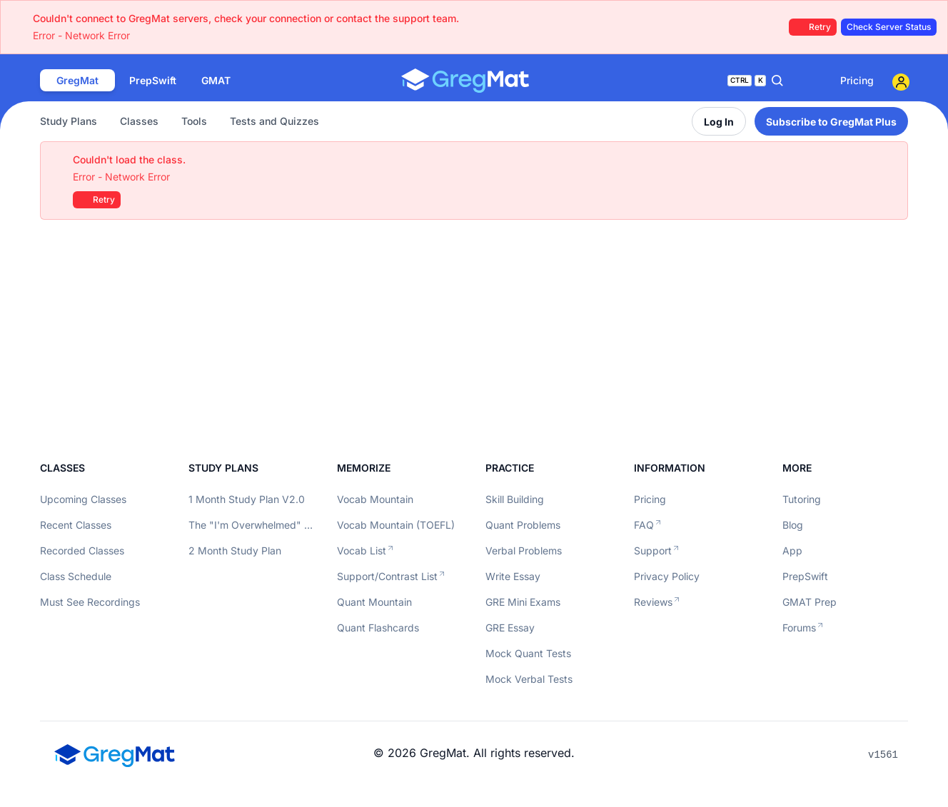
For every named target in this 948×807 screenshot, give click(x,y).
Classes (139, 121)
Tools (194, 121)
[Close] (889, 160)
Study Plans (68, 121)
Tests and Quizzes (274, 121)
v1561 (883, 755)
